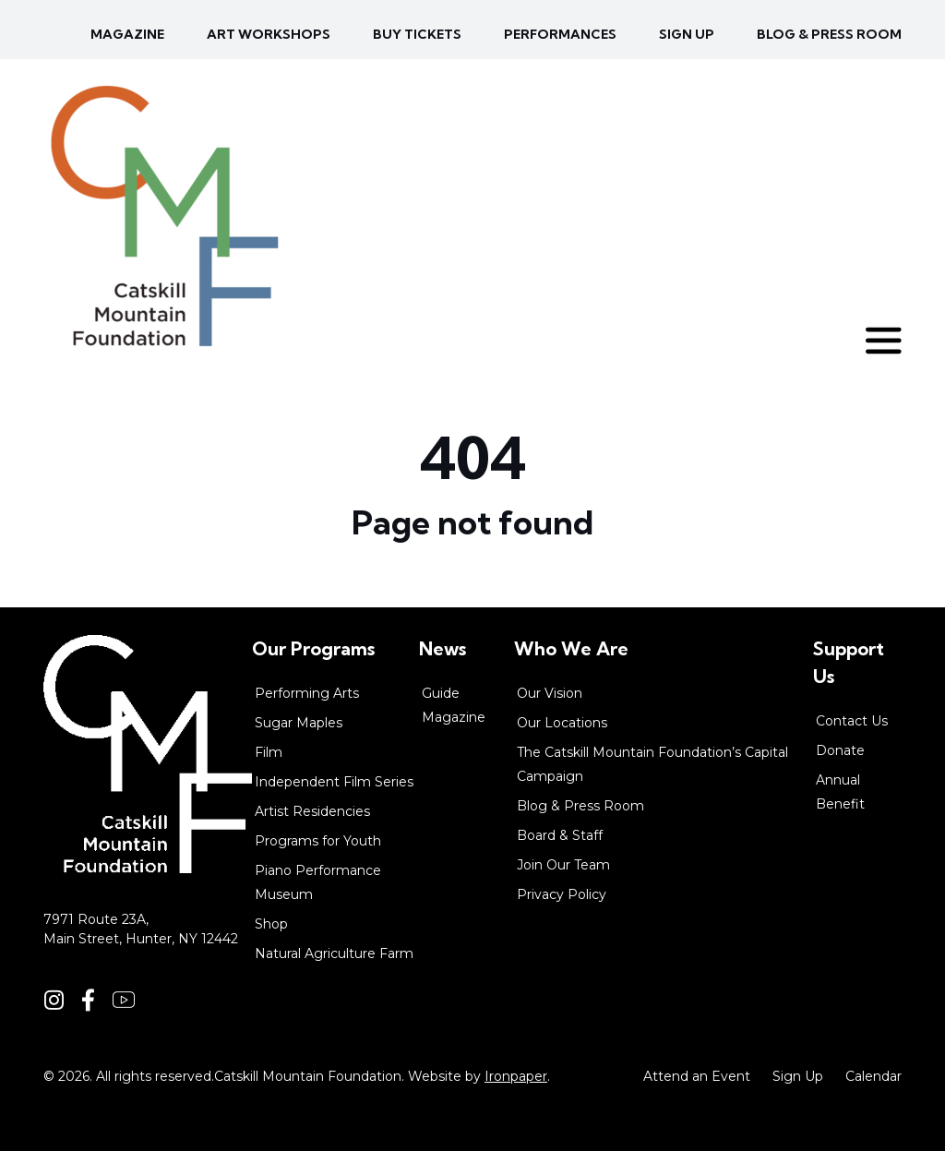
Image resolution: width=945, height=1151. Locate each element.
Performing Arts (307, 693)
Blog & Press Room (829, 34)
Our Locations (562, 722)
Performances (560, 34)
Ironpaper (515, 1076)
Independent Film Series (334, 781)
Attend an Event (696, 1076)
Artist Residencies (312, 811)
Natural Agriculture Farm (334, 953)
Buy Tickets (417, 34)
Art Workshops (268, 34)
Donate (840, 750)
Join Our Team (563, 865)
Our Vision (549, 693)
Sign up (686, 34)
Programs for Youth (318, 841)
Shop (271, 924)
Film (268, 752)
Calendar (873, 1076)
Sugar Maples (298, 722)
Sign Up (797, 1076)
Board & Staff (560, 835)
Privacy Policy (561, 894)
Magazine (127, 34)
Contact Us (852, 721)
